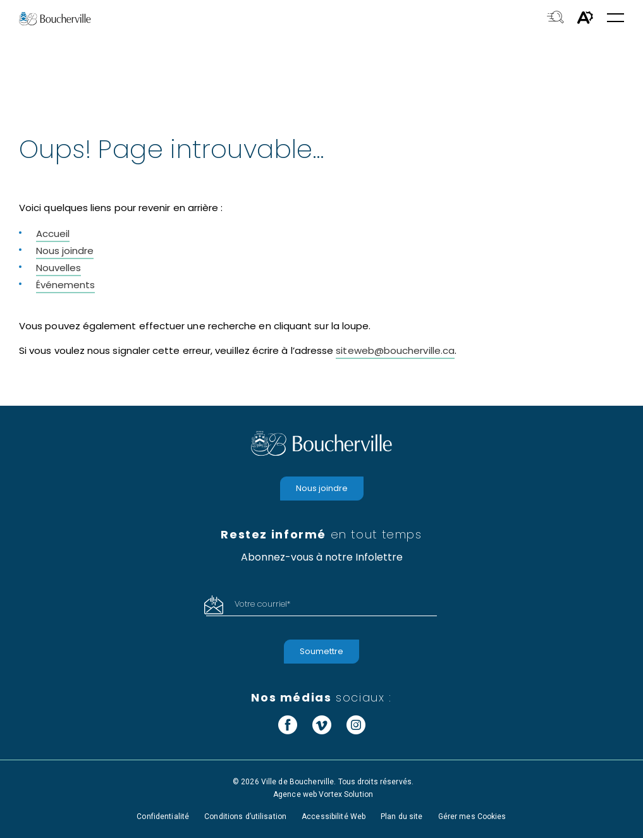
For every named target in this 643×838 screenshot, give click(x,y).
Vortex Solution (346, 794)
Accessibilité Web (333, 816)
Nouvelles (58, 267)
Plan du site (401, 816)
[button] (615, 18)
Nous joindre (65, 250)
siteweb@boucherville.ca (395, 350)
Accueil (53, 233)
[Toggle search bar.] (555, 18)
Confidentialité (163, 816)
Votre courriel (262, 604)
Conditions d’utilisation (245, 816)
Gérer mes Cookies (472, 816)
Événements (65, 284)
